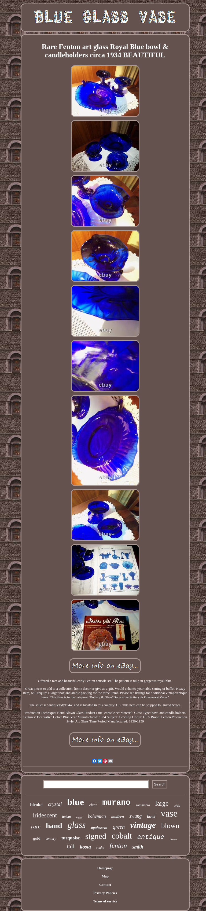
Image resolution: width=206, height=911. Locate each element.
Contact (105, 885)
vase (169, 813)
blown (170, 826)
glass (77, 825)
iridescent (45, 815)
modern (117, 816)
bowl (151, 816)
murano (116, 802)
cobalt (122, 835)
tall (71, 846)
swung (135, 816)
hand (54, 825)
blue (75, 802)
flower (173, 839)
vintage (143, 825)
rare (36, 826)
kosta (85, 847)
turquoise (70, 837)
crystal (55, 804)
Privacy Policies (105, 893)
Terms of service (105, 901)
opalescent (99, 828)
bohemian (97, 816)
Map (105, 876)
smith (137, 847)
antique (150, 837)
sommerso (143, 805)
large (162, 803)
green (119, 827)
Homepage (105, 868)
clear (93, 805)
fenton (118, 846)
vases (79, 817)
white (177, 805)
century (51, 838)
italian (66, 817)
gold (36, 838)
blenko (36, 804)
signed (95, 836)
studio (100, 848)
